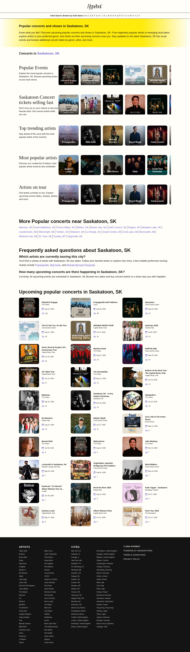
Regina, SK (134, 227)
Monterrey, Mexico (77, 614)
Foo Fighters (48, 563)
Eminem (22, 554)
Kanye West (48, 560)
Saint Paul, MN (76, 560)
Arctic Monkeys (49, 582)
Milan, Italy (100, 582)
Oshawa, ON (75, 586)
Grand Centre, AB (112, 232)
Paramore (22, 636)
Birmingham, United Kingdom (107, 551)
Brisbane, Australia (103, 620)
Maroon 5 (22, 570)
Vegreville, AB (75, 236)
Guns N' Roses (49, 598)
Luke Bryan (48, 611)
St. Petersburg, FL (77, 567)
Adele (21, 576)
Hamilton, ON (76, 573)
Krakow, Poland (102, 592)
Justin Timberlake (50, 554)
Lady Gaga (23, 579)
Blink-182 (47, 608)
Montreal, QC (76, 601)
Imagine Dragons (25, 614)
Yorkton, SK (62, 232)
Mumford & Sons (50, 592)
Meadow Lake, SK (151, 227)
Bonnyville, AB (147, 232)
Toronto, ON (75, 592)
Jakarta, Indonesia (103, 617)
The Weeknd (23, 608)
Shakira (47, 614)
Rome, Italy (101, 589)
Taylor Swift (23, 551)
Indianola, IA (75, 554)
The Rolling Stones (51, 627)
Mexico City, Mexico (78, 608)
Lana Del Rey (49, 573)
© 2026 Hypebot (132, 546)
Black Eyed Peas (50, 623)
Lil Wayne (22, 639)
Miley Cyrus (48, 551)
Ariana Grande (24, 617)
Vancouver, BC (76, 595)
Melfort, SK (82, 227)
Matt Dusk (55, 265)
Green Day (23, 611)
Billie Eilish (23, 627)
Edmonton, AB (76, 605)
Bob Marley (48, 630)
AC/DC (46, 576)
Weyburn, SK (77, 232)
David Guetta (49, 589)
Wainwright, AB (46, 232)
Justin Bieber (23, 589)
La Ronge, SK (93, 232)
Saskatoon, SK (48, 53)
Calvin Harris (48, 642)
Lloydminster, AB (28, 232)
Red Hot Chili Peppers (27, 586)
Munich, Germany (103, 573)
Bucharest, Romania (104, 595)
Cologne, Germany (103, 567)
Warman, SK (25, 227)
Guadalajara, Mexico (78, 611)
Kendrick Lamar (24, 630)
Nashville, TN (76, 563)
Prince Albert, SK (66, 227)
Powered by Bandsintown (138, 551)
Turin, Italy (100, 586)
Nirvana (47, 570)
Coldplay (22, 567)
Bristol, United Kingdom (79, 627)
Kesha (46, 620)
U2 (20, 598)
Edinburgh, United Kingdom (81, 623)
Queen (21, 642)
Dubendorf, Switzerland (105, 601)
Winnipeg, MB (76, 570)
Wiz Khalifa (48, 633)
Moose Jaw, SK (98, 227)
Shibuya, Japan (102, 611)
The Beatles (23, 592)
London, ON (75, 582)
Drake (21, 560)
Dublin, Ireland (102, 579)
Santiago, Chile (102, 627)
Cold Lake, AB (130, 232)
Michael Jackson (25, 623)
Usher (21, 633)
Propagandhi (42, 265)
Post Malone (48, 567)
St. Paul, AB (45, 236)
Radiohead (48, 617)
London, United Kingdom (80, 620)
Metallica (22, 605)
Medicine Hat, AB (28, 236)
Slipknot (47, 639)
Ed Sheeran (23, 573)
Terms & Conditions (135, 555)
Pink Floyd (48, 586)
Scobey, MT (59, 236)
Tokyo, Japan (101, 614)
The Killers (48, 605)
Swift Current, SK (117, 227)
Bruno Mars (23, 557)
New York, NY (76, 551)
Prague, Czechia (102, 560)
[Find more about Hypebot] (95, 6)
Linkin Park (23, 582)
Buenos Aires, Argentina (105, 623)
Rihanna (22, 601)
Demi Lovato (48, 601)
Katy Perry (22, 563)
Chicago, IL (75, 557)
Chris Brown (48, 557)
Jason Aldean (49, 636)
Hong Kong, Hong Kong (105, 608)
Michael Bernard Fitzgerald (80, 265)
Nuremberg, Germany (104, 570)
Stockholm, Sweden (104, 598)
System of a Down (50, 579)
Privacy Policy (132, 559)
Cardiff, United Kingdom (79, 617)
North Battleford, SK (44, 227)
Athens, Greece (102, 576)
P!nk (20, 620)
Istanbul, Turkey (102, 605)
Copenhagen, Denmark (105, 563)
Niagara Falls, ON (77, 598)
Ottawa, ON (75, 589)
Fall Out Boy (48, 595)
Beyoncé (22, 595)
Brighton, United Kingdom (106, 557)
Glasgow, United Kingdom (106, 554)
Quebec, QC (75, 579)
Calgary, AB (75, 576)
